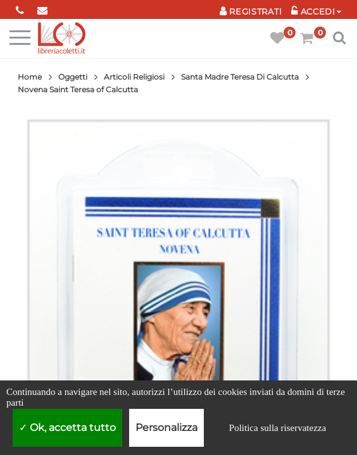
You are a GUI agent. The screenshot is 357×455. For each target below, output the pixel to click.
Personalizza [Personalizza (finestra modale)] (166, 428)
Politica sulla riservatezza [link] (277, 428)
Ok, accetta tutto (67, 428)
